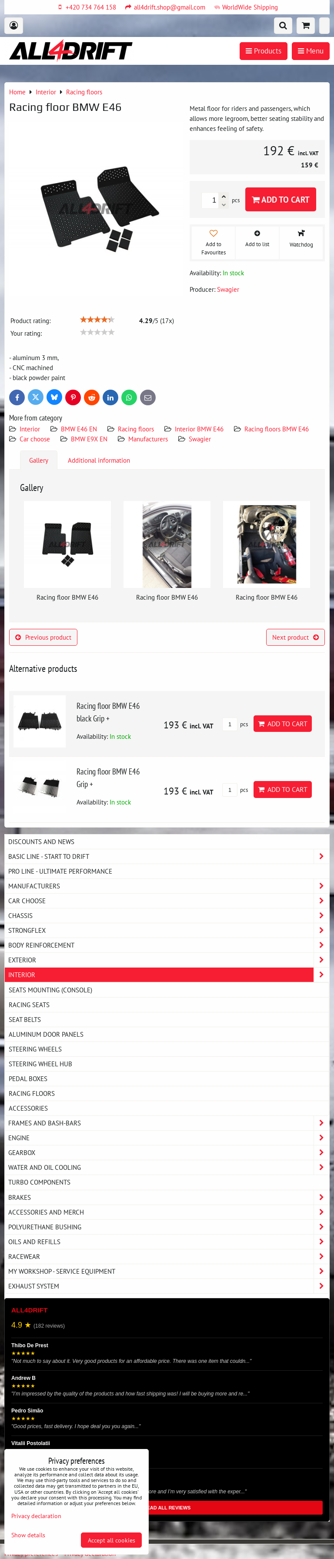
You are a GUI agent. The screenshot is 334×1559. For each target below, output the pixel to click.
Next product (295, 637)
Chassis (168, 915)
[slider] (97, 319)
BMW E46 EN (79, 428)
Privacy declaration (36, 1516)
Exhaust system (168, 1286)
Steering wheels (35, 1049)
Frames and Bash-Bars (168, 1123)
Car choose (35, 438)
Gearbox (168, 1152)
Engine (168, 1138)
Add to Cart (281, 199)
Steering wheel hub (40, 1063)
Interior (30, 428)
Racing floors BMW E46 (276, 428)
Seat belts (25, 1019)
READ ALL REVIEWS (167, 1507)
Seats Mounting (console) (50, 989)
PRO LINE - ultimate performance (60, 871)
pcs (235, 724)
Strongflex (168, 930)
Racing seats (29, 1004)
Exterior (168, 960)
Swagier (200, 438)
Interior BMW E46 (199, 428)
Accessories (28, 1108)
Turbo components (39, 1182)
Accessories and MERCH (168, 1212)
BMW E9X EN (89, 438)
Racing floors (136, 428)
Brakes (168, 1197)
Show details (28, 1535)
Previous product (43, 637)
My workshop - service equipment (168, 1271)
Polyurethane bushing (168, 1227)
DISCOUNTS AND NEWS (41, 841)
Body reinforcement (168, 945)
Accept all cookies (111, 1540)
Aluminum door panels (46, 1034)
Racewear (168, 1256)
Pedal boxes (28, 1078)
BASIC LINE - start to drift (168, 856)
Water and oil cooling (168, 1167)
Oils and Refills (168, 1242)
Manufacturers (148, 438)
